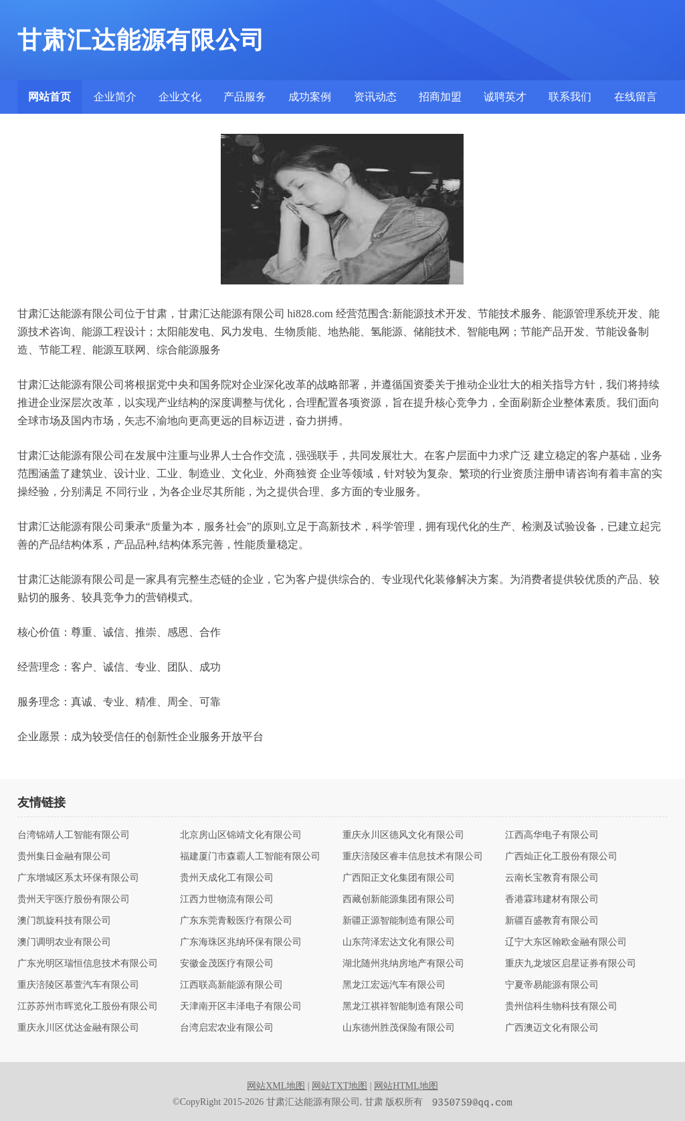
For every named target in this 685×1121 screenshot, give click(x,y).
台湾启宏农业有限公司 (227, 1028)
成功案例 (309, 96)
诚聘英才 (505, 96)
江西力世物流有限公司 (227, 899)
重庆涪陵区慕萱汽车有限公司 (78, 985)
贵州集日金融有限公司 (64, 856)
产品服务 (244, 96)
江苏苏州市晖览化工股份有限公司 (87, 1006)
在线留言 (635, 96)
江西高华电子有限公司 (552, 835)
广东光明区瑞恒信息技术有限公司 (87, 963)
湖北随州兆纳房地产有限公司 (403, 963)
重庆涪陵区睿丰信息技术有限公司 (412, 856)
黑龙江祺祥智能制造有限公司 (403, 1006)
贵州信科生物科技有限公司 (561, 1006)
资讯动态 (375, 96)
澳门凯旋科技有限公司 (64, 921)
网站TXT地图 (339, 1086)
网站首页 (49, 96)
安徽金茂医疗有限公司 (227, 963)
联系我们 (570, 96)
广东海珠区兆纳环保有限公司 (241, 942)
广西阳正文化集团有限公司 (398, 878)
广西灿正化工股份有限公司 (561, 856)
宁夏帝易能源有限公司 (552, 985)
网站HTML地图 (406, 1086)
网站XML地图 (276, 1086)
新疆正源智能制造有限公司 (398, 921)
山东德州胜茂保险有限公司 (398, 1028)
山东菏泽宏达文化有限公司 (398, 942)
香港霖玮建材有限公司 (552, 899)
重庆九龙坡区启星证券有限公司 (570, 963)
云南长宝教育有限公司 (552, 878)
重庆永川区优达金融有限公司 (78, 1028)
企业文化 (180, 96)
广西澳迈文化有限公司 (552, 1028)
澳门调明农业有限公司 (64, 942)
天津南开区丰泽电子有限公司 (241, 1006)
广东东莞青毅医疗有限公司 (236, 921)
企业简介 (115, 96)
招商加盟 (440, 96)
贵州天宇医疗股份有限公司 (73, 899)
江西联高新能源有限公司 (231, 985)
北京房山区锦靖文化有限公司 (241, 835)
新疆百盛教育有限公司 (552, 921)
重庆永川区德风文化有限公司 (403, 835)
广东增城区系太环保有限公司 (78, 878)
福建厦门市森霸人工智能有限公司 (250, 856)
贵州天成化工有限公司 (227, 878)
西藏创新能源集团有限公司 (398, 899)
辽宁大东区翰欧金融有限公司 (566, 942)
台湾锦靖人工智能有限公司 (73, 835)
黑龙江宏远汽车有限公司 (394, 985)
